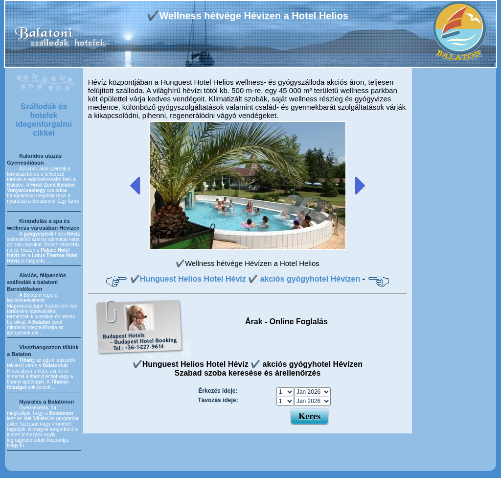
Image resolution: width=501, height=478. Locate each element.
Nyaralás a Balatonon (46, 402)
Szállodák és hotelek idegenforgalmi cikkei (44, 119)
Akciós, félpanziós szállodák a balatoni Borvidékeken (36, 282)
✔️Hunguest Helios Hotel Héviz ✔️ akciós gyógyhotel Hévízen (245, 279)
